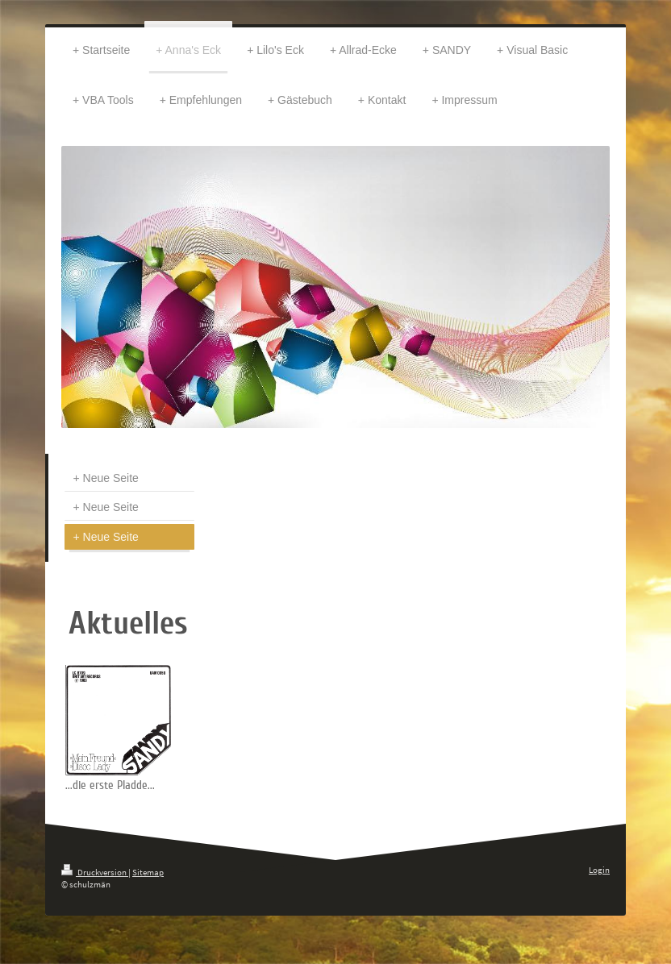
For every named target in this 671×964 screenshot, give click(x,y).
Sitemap (148, 872)
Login (599, 869)
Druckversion (94, 872)
